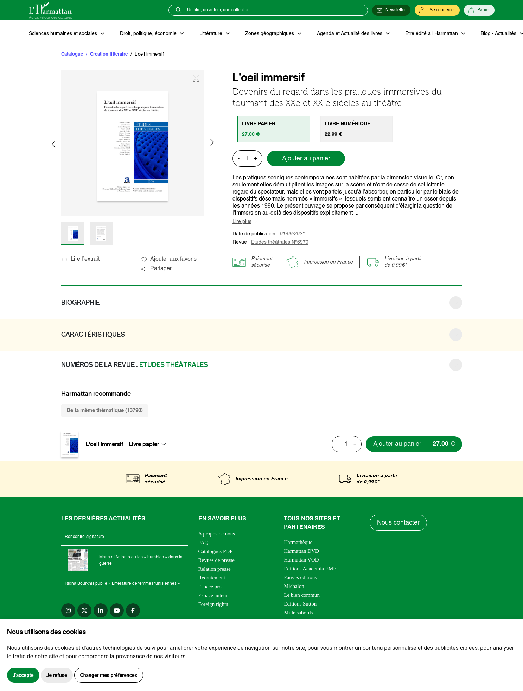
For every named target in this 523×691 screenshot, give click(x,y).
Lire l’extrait (80, 259)
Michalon (294, 586)
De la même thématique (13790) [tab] (104, 410)
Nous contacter (398, 523)
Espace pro (210, 586)
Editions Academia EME (310, 568)
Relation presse (214, 569)
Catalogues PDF (215, 551)
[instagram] (68, 610)
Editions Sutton (300, 604)
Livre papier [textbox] (144, 444)
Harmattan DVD (301, 551)
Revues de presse (216, 560)
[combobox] (149, 444)
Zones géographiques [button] (270, 33)
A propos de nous (216, 534)
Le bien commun (302, 595)
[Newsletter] (391, 10)
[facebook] (133, 610)
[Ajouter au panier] (414, 444)
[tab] (273, 129)
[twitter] (84, 610)
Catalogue (72, 54)
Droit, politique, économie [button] (149, 33)
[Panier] (479, 10)
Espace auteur (213, 595)
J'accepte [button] (23, 675)
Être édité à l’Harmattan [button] (432, 33)
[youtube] (117, 610)
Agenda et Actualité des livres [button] (350, 33)
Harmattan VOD (301, 560)
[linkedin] (101, 610)
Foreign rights (213, 604)
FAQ (203, 542)
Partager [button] (156, 269)
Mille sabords (298, 612)
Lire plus (241, 221)
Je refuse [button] (56, 675)
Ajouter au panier (306, 159)
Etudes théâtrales (279, 242)
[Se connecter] (437, 10)
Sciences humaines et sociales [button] (63, 33)
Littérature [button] (211, 33)
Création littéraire (109, 54)
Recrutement (211, 578)
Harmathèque (298, 542)
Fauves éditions (300, 577)
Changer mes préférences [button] (108, 675)
